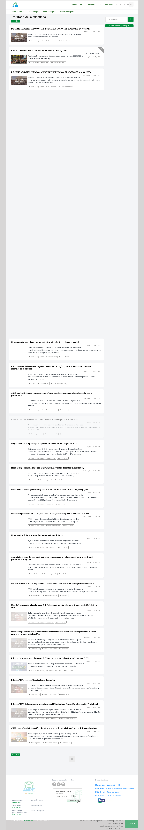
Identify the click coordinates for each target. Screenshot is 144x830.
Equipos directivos (65, 41)
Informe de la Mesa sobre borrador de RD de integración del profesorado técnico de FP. (50, 658)
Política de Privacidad (88, 821)
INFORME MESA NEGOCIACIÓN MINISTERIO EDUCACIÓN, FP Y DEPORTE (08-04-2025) (51, 72)
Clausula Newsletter (115, 823)
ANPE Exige (34, 12)
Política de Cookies (105, 821)
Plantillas (44, 62)
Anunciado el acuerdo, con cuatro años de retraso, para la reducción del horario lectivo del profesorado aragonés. (52, 558)
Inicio (73, 4)
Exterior (32, 480)
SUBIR (132, 824)
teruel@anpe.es (36, 805)
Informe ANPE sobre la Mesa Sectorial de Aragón (33, 680)
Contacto (109, 4)
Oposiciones (50, 458)
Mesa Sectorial (34, 574)
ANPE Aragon (29, 821)
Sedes (100, 4)
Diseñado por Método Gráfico (111, 826)
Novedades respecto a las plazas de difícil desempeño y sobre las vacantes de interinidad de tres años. (54, 606)
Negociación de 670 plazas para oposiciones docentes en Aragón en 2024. (44, 443)
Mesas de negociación (36, 41)
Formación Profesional (53, 670)
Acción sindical (51, 41)
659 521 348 (16, 807)
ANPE (82, 4)
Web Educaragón (67, 12)
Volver (15, 21)
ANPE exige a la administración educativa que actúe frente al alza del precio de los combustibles (54, 728)
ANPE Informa (19, 12)
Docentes (63, 595)
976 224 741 (16, 815)
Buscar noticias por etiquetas (119, 26)
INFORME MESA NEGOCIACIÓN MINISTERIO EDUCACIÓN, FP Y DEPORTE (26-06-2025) (50, 29)
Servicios (91, 4)
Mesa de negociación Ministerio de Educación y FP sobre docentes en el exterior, (47, 468)
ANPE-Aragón (87, 32)
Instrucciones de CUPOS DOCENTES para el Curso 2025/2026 (39, 50)
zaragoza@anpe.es (37, 810)
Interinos (49, 504)
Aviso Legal (118, 821)
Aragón (88, 57)
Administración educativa (67, 718)
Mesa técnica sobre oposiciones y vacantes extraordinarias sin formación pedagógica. (49, 489)
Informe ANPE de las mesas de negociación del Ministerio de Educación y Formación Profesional (54, 704)
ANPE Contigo (49, 12)
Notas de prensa (34, 595)
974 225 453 (16, 802)
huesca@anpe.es (36, 800)
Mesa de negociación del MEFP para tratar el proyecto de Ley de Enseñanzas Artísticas (50, 513)
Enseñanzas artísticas (66, 86)
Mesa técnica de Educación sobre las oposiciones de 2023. (37, 535)
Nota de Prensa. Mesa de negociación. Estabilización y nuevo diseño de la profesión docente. (52, 583)
